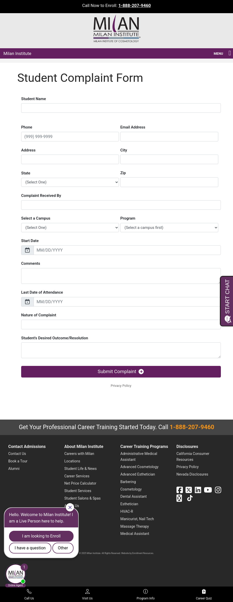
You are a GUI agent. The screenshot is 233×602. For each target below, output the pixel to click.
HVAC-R (126, 511)
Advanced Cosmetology (139, 467)
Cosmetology (131, 489)
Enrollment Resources (142, 553)
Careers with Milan (79, 454)
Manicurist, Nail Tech (137, 519)
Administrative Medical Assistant (138, 456)
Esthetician (129, 504)
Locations (72, 461)
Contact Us (17, 454)
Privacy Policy (187, 467)
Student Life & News (80, 469)
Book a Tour (17, 461)
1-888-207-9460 (134, 5)
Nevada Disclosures (192, 474)
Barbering (128, 482)
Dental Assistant (133, 496)
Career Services (76, 476)
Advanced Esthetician (137, 474)
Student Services (77, 491)
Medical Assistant (134, 534)
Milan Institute (17, 53)
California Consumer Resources (193, 456)
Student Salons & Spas (82, 498)
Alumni (14, 469)
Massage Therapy (134, 526)
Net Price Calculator (80, 483)
